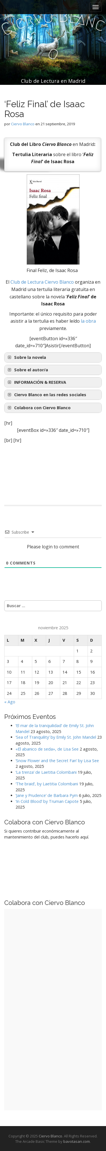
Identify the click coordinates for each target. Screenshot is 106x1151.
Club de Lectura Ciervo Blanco (42, 282)
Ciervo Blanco (22, 123)
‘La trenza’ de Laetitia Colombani (46, 772)
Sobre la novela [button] (26, 357)
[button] (53, 382)
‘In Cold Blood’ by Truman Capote (47, 801)
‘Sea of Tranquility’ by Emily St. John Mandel (56, 737)
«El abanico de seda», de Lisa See (47, 749)
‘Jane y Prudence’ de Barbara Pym (47, 795)
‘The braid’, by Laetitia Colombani (47, 783)
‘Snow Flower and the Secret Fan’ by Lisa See (57, 760)
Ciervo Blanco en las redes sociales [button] (46, 395)
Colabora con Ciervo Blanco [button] (39, 408)
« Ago (9, 701)
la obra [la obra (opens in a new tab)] (88, 321)
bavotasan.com (76, 1141)
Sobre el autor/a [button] (27, 370)
